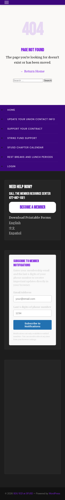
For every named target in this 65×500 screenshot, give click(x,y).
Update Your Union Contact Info (31, 119)
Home (11, 109)
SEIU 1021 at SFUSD (23, 493)
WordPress (54, 493)
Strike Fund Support (22, 138)
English (15, 223)
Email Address (22, 292)
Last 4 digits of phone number (32, 307)
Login (11, 166)
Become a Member (32, 207)
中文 (12, 228)
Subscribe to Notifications (32, 325)
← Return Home (33, 71)
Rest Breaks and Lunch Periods (30, 157)
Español (15, 233)
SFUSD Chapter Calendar (25, 147)
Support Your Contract (25, 128)
